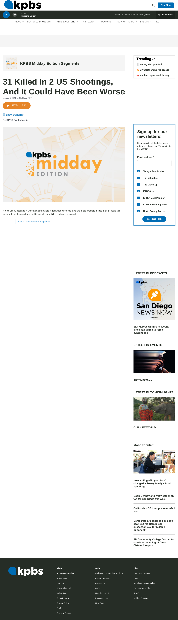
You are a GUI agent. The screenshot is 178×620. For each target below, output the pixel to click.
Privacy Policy (63, 603)
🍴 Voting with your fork (149, 64)
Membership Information (144, 583)
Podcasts (106, 29)
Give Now (166, 7)
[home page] (21, 7)
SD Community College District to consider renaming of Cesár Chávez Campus (154, 542)
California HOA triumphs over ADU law (154, 510)
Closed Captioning (103, 578)
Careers (60, 583)
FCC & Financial (64, 588)
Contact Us (100, 583)
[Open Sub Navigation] (23, 29)
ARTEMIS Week (143, 380)
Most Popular (144, 445)
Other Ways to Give (142, 588)
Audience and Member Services (109, 573)
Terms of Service (64, 613)
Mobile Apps (62, 593)
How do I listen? (102, 593)
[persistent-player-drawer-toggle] (165, 20)
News (18, 29)
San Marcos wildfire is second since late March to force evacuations (151, 329)
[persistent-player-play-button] (6, 20)
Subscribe (154, 219)
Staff (59, 608)
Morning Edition (28, 21)
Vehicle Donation (141, 598)
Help (157, 29)
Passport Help (101, 598)
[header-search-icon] (154, 7)
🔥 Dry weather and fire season (153, 69)
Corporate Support (142, 573)
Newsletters (62, 578)
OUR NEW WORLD (145, 427)
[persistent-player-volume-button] (14, 20)
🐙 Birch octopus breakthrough (153, 75)
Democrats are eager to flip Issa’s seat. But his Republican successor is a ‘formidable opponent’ (153, 525)
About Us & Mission (65, 573)
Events (144, 29)
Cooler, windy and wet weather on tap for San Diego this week (154, 497)
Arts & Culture (66, 29)
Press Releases (63, 598)
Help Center (100, 603)
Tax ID (136, 593)
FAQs (97, 588)
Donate (137, 578)
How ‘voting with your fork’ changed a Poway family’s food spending (152, 483)
